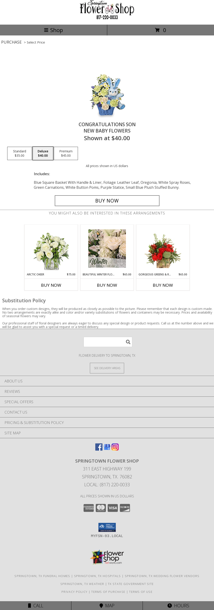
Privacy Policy (74, 592)
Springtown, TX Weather (82, 584)
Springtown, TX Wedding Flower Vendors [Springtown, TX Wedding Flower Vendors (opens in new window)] (162, 576)
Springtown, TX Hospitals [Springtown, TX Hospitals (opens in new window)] (97, 576)
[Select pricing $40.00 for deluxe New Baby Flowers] (43, 153)
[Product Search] (108, 342)
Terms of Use (141, 592)
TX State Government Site (131, 584)
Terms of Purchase (108, 592)
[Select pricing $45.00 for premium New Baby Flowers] (66, 153)
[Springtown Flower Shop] (107, 18)
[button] (107, 527)
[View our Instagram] (115, 449)
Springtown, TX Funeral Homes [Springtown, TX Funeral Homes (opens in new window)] (42, 576)
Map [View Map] (107, 606)
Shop (53, 30)
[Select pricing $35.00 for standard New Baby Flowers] (19, 153)
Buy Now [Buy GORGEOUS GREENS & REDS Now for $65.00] (163, 285)
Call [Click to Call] (35, 606)
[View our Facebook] (98, 449)
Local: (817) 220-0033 (107, 485)
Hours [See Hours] (178, 606)
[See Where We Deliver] (107, 368)
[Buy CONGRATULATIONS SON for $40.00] (107, 200)
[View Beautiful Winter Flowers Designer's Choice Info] (107, 249)
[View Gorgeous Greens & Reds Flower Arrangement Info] (163, 248)
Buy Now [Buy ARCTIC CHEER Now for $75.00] (51, 285)
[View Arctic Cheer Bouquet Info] (51, 249)
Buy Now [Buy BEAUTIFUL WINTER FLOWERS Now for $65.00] (107, 285)
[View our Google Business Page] (107, 449)
